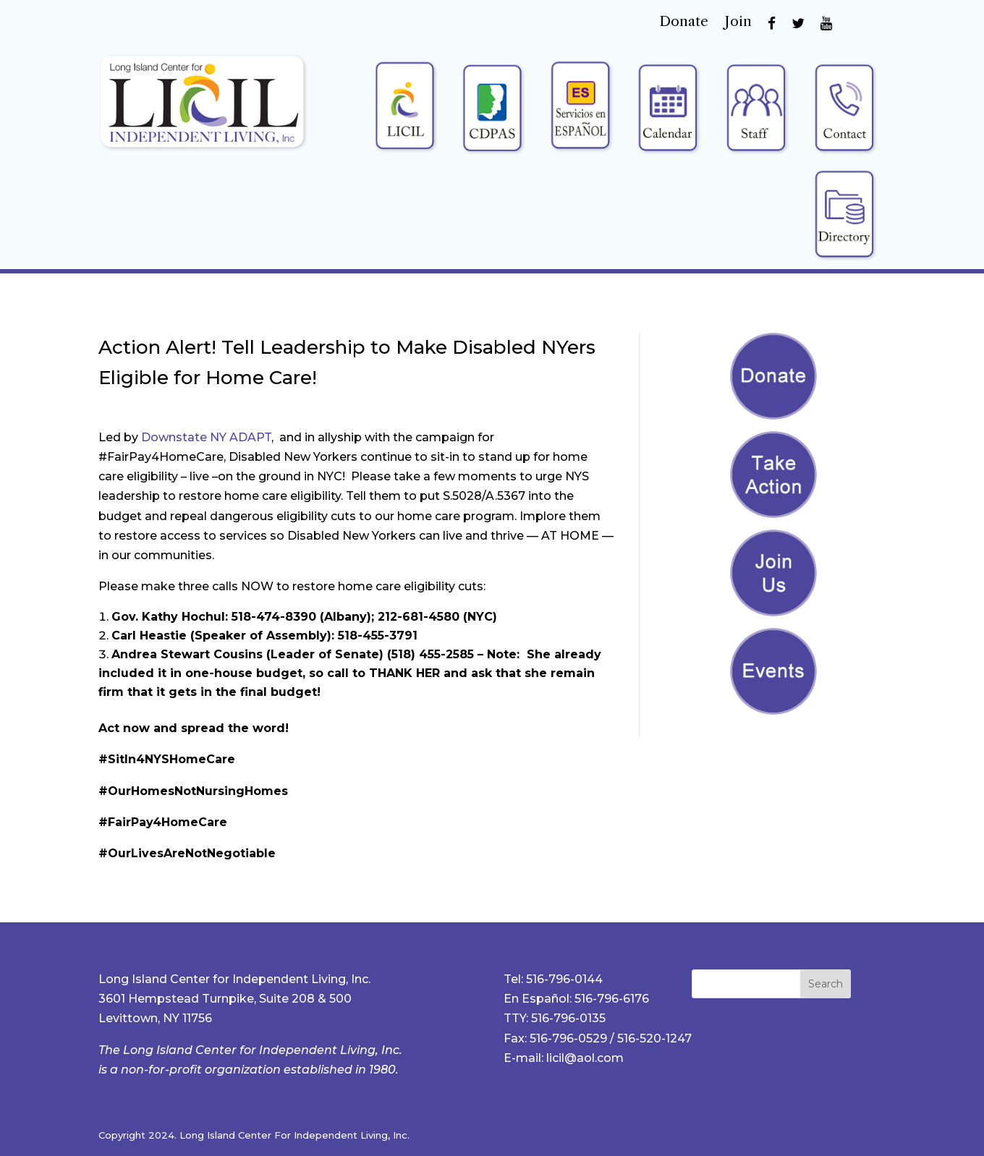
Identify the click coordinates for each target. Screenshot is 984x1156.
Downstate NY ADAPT (206, 437)
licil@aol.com (585, 1058)
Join (738, 23)
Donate (683, 23)
